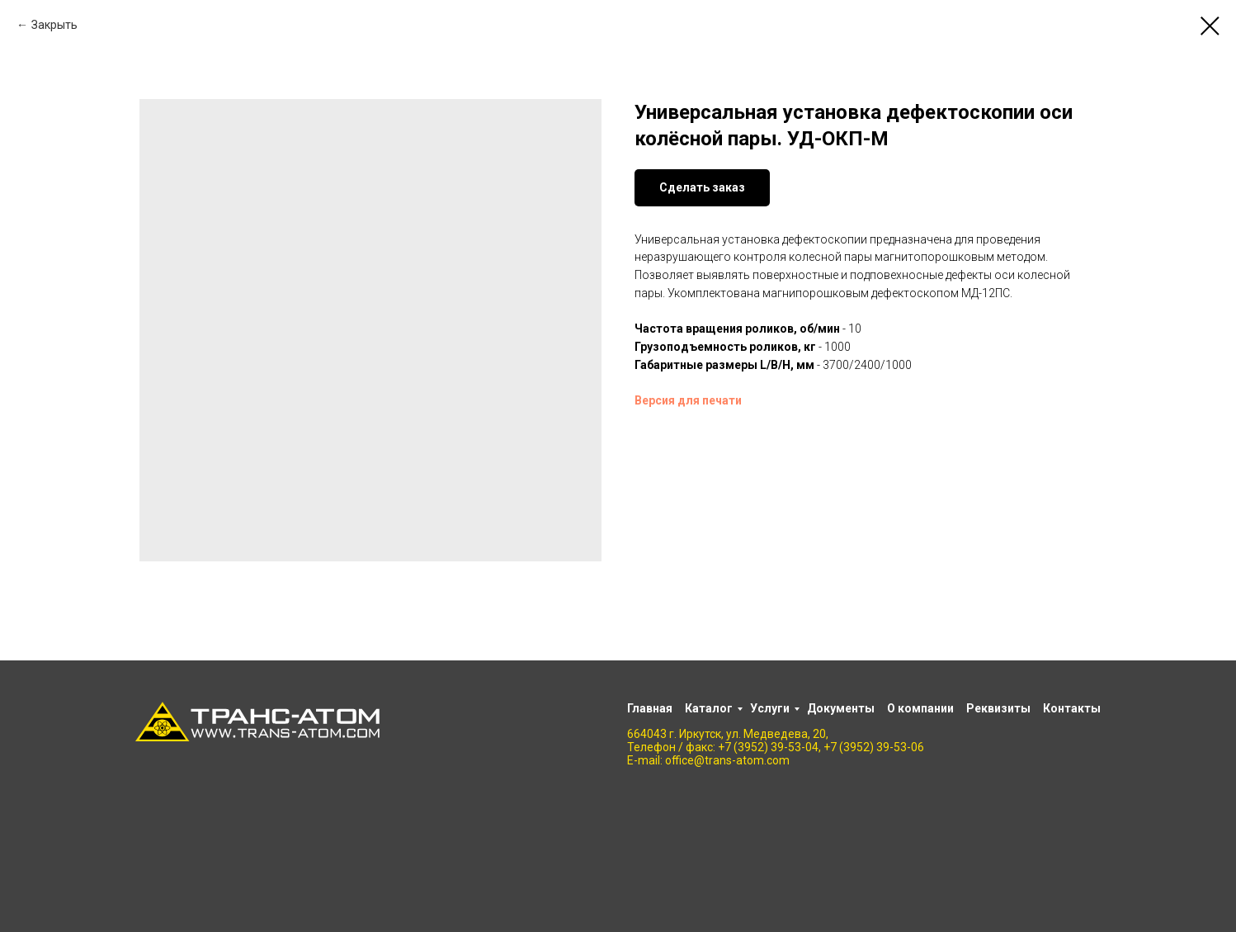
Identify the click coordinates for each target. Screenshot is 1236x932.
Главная (649, 708)
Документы (841, 708)
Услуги (770, 708)
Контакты (1072, 708)
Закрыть (54, 24)
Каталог (709, 708)
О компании (920, 708)
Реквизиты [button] (998, 708)
